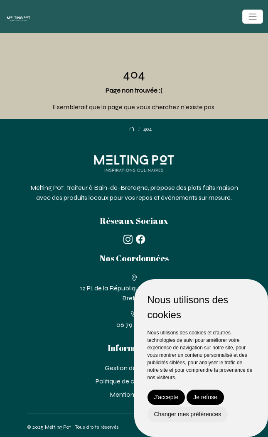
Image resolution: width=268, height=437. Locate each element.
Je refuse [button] (205, 397)
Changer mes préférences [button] (187, 414)
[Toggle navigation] (252, 17)
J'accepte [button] (166, 397)
